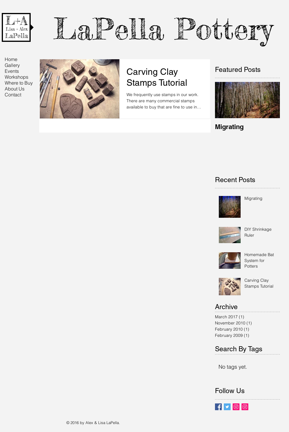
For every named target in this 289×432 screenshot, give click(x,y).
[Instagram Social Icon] (236, 406)
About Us (14, 89)
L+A (16, 20)
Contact (13, 95)
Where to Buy (19, 83)
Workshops (16, 77)
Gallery (12, 65)
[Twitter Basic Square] (227, 406)
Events (12, 71)
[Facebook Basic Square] (218, 406)
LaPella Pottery (162, 29)
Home (11, 59)
